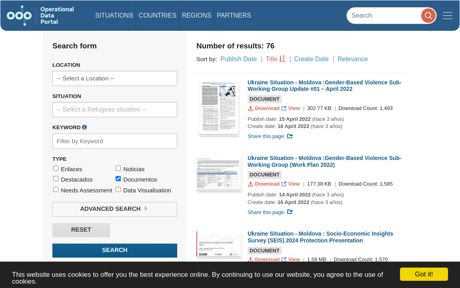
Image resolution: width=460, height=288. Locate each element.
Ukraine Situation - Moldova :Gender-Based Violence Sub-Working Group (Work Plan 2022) (325, 161)
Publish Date (238, 59)
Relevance (353, 59)
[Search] (391, 15)
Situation (66, 96)
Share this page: (270, 136)
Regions (197, 15)
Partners (234, 15)
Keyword (69, 127)
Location (66, 65)
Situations (114, 15)
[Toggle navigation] (447, 16)
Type (59, 159)
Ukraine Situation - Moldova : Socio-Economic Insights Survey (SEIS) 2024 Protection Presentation (320, 237)
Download (264, 108)
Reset (81, 229)
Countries (157, 15)
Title (272, 59)
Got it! (424, 274)
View (291, 108)
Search (114, 250)
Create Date (311, 59)
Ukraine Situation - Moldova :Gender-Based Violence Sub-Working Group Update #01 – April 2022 (325, 85)
